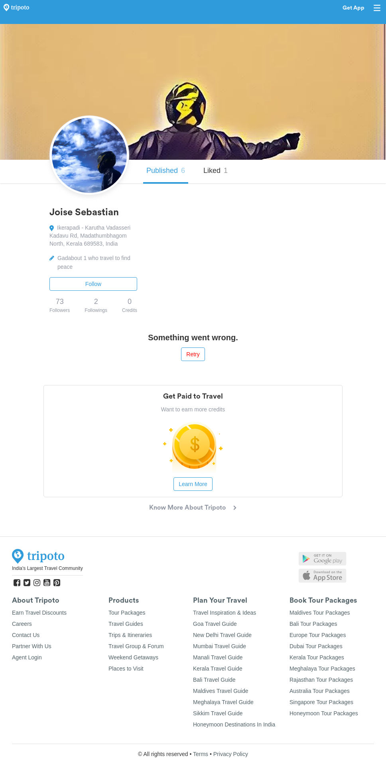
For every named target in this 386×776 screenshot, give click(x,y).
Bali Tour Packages (313, 624)
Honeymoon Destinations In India (234, 724)
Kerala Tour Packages (317, 657)
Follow (93, 284)
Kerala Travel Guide (217, 668)
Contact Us (25, 635)
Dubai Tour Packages (316, 646)
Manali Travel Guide (218, 657)
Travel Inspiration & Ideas (224, 612)
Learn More (193, 484)
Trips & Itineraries (130, 635)
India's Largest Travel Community (47, 568)
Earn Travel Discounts (39, 612)
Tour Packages (127, 612)
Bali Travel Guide (214, 680)
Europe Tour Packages (318, 635)
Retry (192, 354)
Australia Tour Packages (320, 691)
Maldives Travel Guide (220, 691)
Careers (22, 624)
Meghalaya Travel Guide (223, 702)
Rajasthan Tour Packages (321, 680)
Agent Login (27, 657)
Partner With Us (31, 646)
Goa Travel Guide (215, 624)
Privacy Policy (230, 754)
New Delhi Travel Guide (222, 635)
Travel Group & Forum (136, 646)
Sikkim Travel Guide (217, 713)
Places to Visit (126, 668)
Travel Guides (125, 624)
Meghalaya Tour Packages (322, 668)
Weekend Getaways (133, 657)
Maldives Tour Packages (320, 612)
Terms (200, 754)
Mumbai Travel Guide (219, 646)
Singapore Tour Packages (321, 702)
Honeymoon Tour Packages (324, 713)
